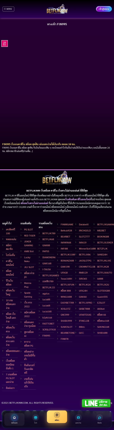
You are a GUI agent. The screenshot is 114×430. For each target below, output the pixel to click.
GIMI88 (46, 245)
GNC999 (65, 314)
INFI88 (64, 248)
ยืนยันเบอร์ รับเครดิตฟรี (29, 369)
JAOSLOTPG (85, 260)
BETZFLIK (102, 248)
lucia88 (46, 299)
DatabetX (84, 224)
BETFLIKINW (50, 199)
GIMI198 (65, 266)
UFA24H (83, 290)
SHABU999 (66, 320)
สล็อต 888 (66, 290)
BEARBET (65, 236)
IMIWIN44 (66, 242)
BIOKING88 (103, 236)
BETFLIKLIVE (104, 260)
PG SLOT (28, 229)
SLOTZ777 (84, 236)
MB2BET (101, 230)
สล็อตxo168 (103, 320)
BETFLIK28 (103, 266)
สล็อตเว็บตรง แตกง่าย (10, 341)
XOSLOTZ (65, 308)
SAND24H (102, 254)
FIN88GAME (67, 224)
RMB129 (83, 272)
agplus (45, 293)
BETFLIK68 (48, 239)
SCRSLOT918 (49, 329)
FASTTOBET (48, 323)
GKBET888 (84, 308)
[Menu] (8, 9)
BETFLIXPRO (85, 302)
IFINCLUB (84, 320)
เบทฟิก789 (47, 281)
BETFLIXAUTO (104, 272)
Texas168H (66, 278)
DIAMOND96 (49, 257)
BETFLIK (9, 195)
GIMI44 (83, 296)
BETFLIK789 (48, 233)
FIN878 (64, 338)
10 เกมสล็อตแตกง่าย (11, 304)
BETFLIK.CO (48, 287)
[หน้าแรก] (14, 419)
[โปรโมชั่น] (36, 419)
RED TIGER (29, 235)
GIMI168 (46, 263)
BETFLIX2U (103, 284)
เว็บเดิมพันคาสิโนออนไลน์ (77, 199)
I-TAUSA (46, 269)
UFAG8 (64, 272)
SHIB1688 (102, 332)
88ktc (82, 326)
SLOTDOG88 (103, 290)
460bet (101, 308)
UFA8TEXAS (85, 314)
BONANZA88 (67, 260)
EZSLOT (101, 302)
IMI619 (82, 242)
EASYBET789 (67, 302)
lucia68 (46, 305)
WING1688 (66, 296)
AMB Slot (29, 251)
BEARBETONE (68, 332)
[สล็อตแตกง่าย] (78, 419)
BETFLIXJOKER (105, 242)
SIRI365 (83, 278)
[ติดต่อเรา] (100, 419)
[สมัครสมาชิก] (57, 416)
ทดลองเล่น (11, 239)
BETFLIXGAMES (50, 275)
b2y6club (47, 317)
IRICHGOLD (85, 230)
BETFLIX (69, 195)
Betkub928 (66, 230)
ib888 (100, 278)
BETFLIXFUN (67, 284)
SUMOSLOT (66, 326)
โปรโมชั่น (10, 255)
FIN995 (46, 335)
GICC (81, 332)
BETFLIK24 (85, 284)
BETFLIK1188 (68, 254)
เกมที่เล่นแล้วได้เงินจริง (29, 382)
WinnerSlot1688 (87, 248)
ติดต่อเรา (10, 388)
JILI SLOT (29, 267)
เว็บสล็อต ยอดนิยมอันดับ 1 (10, 364)
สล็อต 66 (101, 314)
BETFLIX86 (85, 254)
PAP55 (45, 251)
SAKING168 (103, 326)
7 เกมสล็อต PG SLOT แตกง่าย (11, 378)
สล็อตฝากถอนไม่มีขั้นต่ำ (29, 355)
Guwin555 (102, 296)
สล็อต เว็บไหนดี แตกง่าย (11, 317)
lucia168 (47, 311)
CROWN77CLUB (87, 266)
